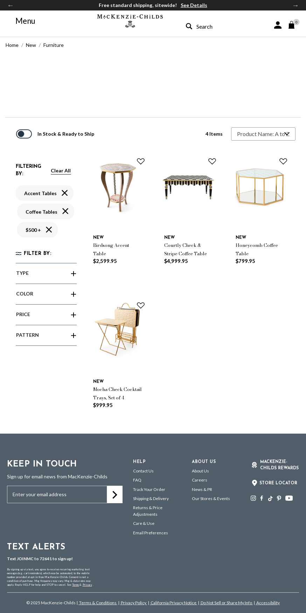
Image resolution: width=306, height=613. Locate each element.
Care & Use (143, 523)
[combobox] (213, 26)
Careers (199, 480)
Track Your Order (149, 489)
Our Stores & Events (211, 498)
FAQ (137, 480)
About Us (200, 470)
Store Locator (278, 483)
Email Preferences (150, 532)
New (31, 45)
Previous (10, 5)
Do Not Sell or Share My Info (226, 602)
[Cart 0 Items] (294, 25)
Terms (75, 584)
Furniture (53, 45)
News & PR (202, 489)
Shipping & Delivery (151, 498)
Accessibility (268, 602)
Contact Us (143, 470)
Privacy (87, 584)
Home (12, 45)
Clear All (61, 170)
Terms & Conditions (97, 602)
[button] (277, 25)
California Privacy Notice (173, 602)
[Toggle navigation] (21, 20)
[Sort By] (263, 134)
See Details (194, 5)
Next (295, 5)
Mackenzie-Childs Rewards (279, 465)
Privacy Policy (133, 602)
